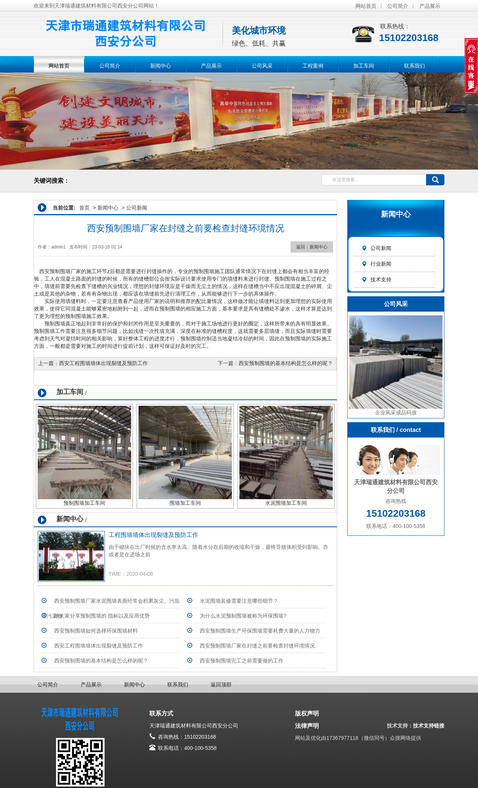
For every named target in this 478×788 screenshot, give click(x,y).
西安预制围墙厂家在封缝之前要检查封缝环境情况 (257, 646)
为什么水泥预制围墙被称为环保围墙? (243, 616)
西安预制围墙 (55, 271)
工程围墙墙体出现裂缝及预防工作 (153, 535)
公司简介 (397, 6)
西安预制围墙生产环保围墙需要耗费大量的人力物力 (260, 631)
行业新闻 (376, 264)
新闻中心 (160, 66)
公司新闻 (376, 248)
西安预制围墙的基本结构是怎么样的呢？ (286, 363)
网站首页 (366, 6)
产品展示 (429, 6)
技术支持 (376, 279)
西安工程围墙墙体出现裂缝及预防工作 (103, 363)
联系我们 (414, 66)
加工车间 (363, 66)
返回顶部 (221, 684)
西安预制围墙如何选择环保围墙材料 (96, 631)
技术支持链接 (428, 726)
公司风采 (262, 66)
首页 (84, 208)
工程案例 (312, 66)
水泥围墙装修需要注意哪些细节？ (239, 601)
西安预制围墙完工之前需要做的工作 (241, 661)
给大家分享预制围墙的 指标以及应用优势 (102, 616)
